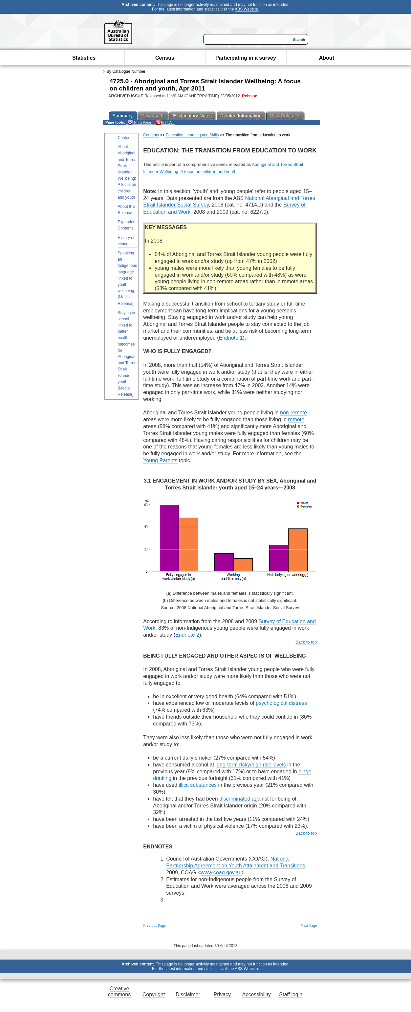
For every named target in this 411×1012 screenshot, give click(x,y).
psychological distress (281, 703)
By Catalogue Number (126, 71)
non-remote (293, 412)
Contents (126, 137)
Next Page (309, 925)
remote (296, 419)
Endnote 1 (231, 338)
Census (164, 58)
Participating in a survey (245, 58)
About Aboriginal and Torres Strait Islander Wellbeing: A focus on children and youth (127, 172)
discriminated (234, 799)
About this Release (126, 209)
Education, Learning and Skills (192, 135)
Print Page (139, 122)
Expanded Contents (127, 225)
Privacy (222, 994)
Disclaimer (188, 994)
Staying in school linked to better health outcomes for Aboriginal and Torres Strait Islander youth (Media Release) (127, 353)
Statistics (84, 58)
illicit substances (198, 785)
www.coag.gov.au (221, 872)
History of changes (126, 240)
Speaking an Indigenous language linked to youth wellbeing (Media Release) (127, 278)
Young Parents (160, 460)
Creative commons (119, 991)
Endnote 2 (187, 635)
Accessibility (256, 994)
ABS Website (246, 9)
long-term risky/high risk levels (252, 764)
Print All (164, 122)
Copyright (153, 994)
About (326, 58)
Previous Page (154, 925)
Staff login (290, 994)
